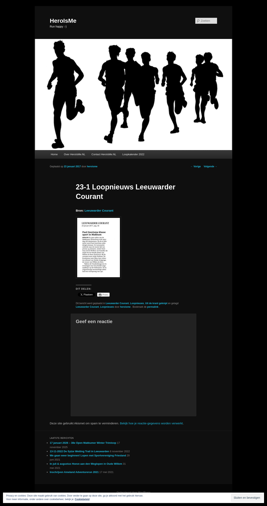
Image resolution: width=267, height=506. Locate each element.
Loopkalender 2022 (133, 154)
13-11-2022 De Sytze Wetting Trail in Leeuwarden (79, 451)
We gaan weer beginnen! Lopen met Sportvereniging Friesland (88, 455)
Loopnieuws (137, 303)
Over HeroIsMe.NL (74, 154)
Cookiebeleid (82, 499)
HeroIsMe (63, 20)
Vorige (196, 166)
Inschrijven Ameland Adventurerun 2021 (74, 472)
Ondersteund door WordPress (133, 492)
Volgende (210, 166)
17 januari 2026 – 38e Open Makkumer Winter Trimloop (83, 442)
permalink (153, 306)
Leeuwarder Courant (99, 210)
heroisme (92, 166)
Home (54, 154)
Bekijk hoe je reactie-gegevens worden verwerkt (151, 423)
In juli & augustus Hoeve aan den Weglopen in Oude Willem (86, 463)
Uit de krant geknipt (156, 303)
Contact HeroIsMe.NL (103, 154)
